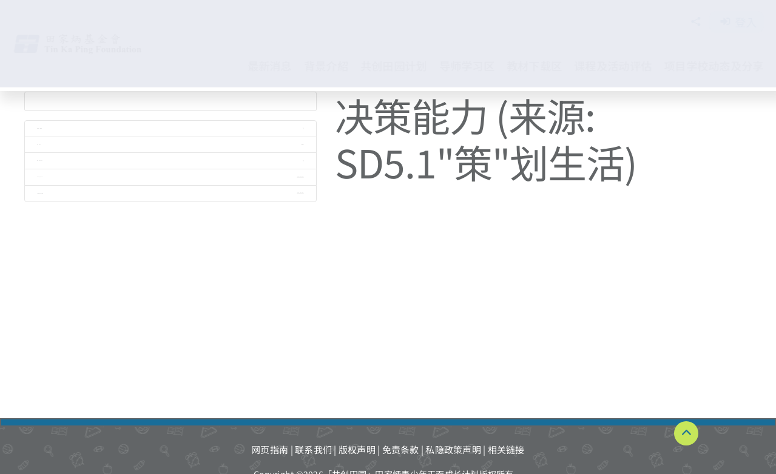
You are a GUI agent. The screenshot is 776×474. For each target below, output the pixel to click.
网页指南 (269, 449)
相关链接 (506, 449)
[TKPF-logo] (90, 38)
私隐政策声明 (453, 449)
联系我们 (313, 449)
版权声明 (357, 449)
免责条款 (400, 449)
